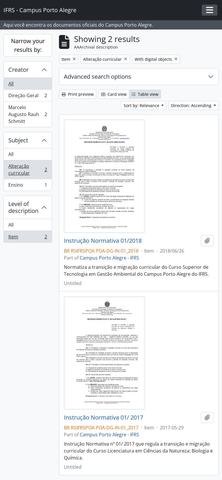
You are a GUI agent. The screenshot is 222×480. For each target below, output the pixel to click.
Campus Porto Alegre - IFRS (109, 258)
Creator (18, 69)
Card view (114, 94)
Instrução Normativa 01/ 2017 (103, 417)
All (11, 83)
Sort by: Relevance (142, 105)
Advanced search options (97, 76)
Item (27, 237)
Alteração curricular (27, 169)
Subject (18, 140)
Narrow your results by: (28, 45)
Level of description (23, 207)
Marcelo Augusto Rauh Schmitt (27, 114)
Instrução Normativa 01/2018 (103, 240)
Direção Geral (27, 97)
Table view (145, 94)
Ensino (27, 186)
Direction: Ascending (191, 105)
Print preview (78, 94)
